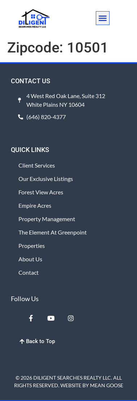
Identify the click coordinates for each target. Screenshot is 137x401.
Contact (28, 272)
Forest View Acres (40, 192)
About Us (30, 259)
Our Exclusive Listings (45, 178)
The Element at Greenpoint (52, 232)
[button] (103, 18)
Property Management (46, 218)
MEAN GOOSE (106, 385)
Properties (31, 245)
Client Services (36, 165)
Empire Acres (34, 205)
